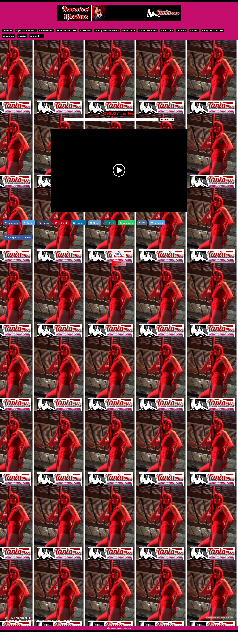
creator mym (128, 30)
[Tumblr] (44, 222)
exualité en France (119, 249)
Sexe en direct (36, 36)
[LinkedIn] (78, 222)
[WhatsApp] (126, 222)
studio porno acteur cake (107, 30)
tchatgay (22, 36)
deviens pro (8, 36)
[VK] (142, 222)
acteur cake (85, 30)
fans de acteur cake (148, 30)
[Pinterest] (61, 222)
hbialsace (181, 30)
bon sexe (194, 30)
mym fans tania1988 (26, 30)
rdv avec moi (167, 30)
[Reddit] (94, 222)
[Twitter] (28, 222)
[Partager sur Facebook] (18, 237)
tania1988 (7, 30)
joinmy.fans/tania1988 (212, 30)
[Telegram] (157, 222)
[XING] (110, 222)
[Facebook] (11, 222)
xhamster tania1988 (66, 30)
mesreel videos (46, 30)
